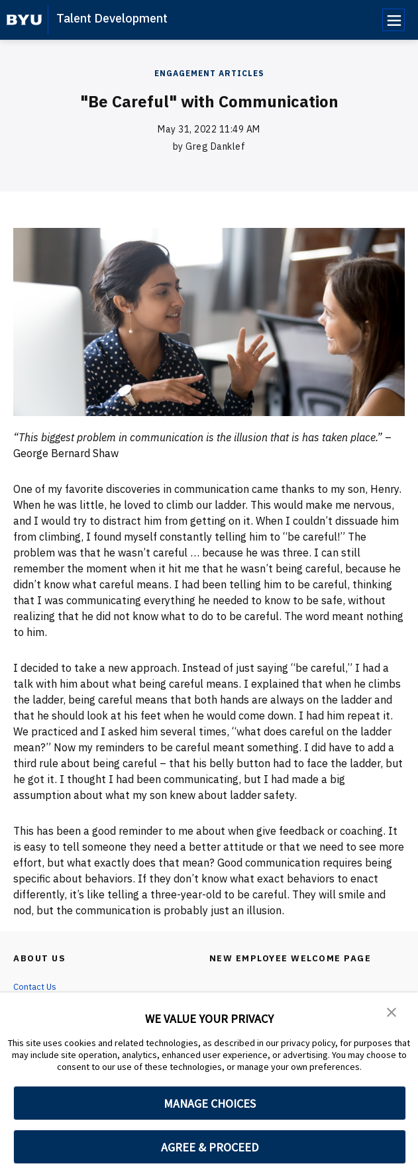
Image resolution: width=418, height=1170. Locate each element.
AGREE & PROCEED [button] (209, 1147)
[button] (391, 1011)
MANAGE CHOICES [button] (210, 1103)
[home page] (24, 20)
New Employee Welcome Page (292, 958)
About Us (40, 958)
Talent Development (112, 18)
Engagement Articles (209, 73)
